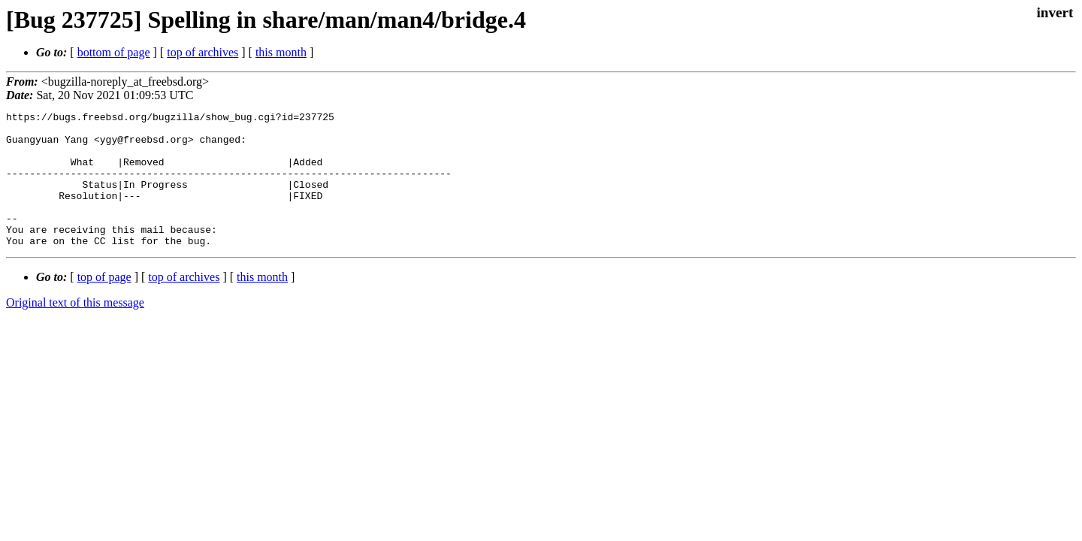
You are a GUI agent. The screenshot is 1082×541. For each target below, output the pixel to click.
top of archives (202, 52)
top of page (104, 304)
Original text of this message (75, 329)
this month (281, 52)
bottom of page (113, 52)
